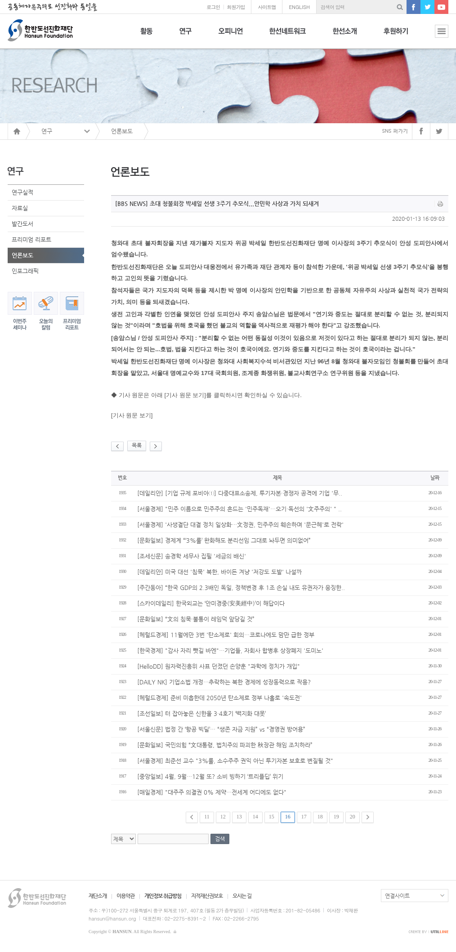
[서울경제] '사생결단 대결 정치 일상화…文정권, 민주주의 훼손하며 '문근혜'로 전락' (240, 524)
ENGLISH (299, 7)
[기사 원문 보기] (131, 415)
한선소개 (344, 36)
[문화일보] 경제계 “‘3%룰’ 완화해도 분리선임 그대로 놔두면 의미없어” (224, 540)
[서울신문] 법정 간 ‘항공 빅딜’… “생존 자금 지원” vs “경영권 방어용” (221, 729)
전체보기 (434, 36)
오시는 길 (241, 896)
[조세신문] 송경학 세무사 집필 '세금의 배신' (191, 556)
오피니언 (230, 36)
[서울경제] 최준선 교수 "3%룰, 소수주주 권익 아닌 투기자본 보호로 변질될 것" (235, 760)
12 (223, 816)
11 (207, 816)
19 (336, 816)
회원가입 (236, 7)
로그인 (213, 7)
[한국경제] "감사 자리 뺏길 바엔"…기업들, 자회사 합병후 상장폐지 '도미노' (230, 650)
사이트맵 (267, 7)
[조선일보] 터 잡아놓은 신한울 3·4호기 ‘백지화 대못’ (201, 713)
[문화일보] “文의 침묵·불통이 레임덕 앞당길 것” (196, 619)
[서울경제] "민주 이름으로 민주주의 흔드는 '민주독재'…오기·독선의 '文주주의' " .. (239, 508)
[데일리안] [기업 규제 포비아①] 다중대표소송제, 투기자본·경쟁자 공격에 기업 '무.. (239, 493)
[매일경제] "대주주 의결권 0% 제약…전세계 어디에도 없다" (211, 792)
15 (271, 816)
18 (320, 816)
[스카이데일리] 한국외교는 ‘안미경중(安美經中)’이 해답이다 (211, 603)
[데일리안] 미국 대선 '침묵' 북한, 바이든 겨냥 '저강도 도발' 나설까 (219, 571)
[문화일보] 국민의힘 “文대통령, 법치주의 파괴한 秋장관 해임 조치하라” (225, 745)
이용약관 (125, 896)
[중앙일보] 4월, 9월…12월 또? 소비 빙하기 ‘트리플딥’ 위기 (210, 776)
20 (352, 816)
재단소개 (98, 896)
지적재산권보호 (207, 896)
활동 (146, 36)
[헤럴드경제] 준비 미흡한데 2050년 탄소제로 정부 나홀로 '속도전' (219, 697)
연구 (185, 36)
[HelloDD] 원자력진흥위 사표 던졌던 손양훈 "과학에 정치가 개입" (218, 666)
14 (255, 816)
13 (239, 816)
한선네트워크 (287, 36)
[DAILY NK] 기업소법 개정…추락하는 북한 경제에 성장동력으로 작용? (224, 682)
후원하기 (395, 36)
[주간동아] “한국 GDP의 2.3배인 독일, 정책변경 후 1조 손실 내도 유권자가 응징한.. (241, 587)
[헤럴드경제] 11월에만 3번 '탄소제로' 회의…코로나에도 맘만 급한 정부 (225, 634)
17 (304, 816)
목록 (137, 445)
